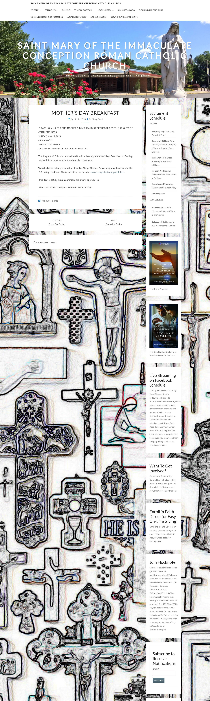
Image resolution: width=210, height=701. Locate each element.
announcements (50, 200)
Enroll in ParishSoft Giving (151, 10)
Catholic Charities (98, 17)
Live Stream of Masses (76, 17)
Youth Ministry (104, 10)
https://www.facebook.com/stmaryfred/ (167, 401)
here (159, 541)
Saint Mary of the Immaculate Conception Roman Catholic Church (76, 3)
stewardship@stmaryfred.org (163, 490)
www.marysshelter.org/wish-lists (107, 172)
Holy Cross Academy (126, 10)
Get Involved (50, 10)
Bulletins (66, 10)
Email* (164, 671)
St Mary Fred (96, 119)
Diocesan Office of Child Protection (47, 17)
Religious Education (83, 10)
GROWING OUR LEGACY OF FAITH (123, 17)
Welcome (35, 10)
